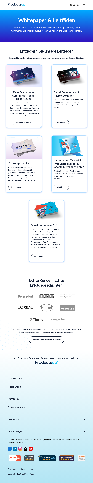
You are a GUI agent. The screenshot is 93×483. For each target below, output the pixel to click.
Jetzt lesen (61, 122)
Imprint (31, 469)
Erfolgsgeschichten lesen (46, 339)
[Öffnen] (84, 5)
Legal (23, 469)
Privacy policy (13, 469)
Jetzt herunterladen (24, 122)
